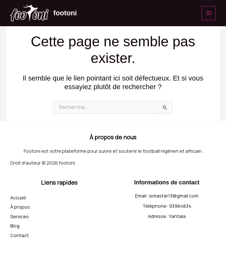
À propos (20, 206)
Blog (15, 225)
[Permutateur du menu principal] (209, 13)
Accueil (18, 197)
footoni (65, 13)
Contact (19, 235)
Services (19, 216)
